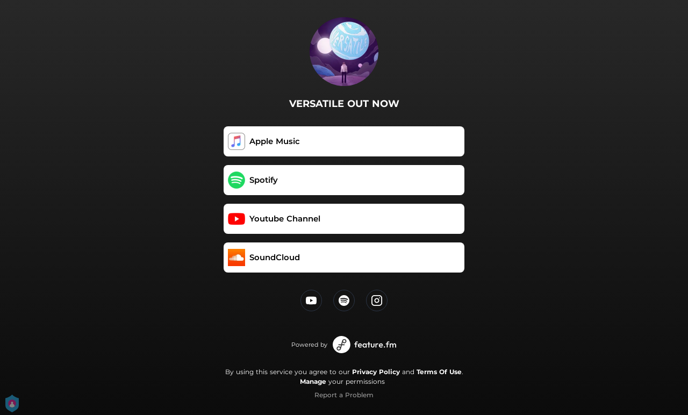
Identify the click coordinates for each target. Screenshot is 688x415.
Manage (313, 381)
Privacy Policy (376, 372)
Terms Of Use (439, 372)
